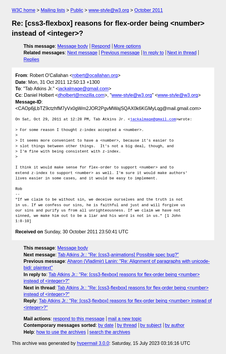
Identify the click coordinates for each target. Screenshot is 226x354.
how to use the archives (61, 332)
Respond (101, 46)
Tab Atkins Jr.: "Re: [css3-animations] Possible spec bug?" (118, 254)
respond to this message (78, 318)
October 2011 (148, 10)
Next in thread (182, 52)
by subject (150, 325)
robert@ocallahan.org (95, 75)
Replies (31, 59)
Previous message (120, 52)
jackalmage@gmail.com (84, 88)
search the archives (109, 332)
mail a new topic (125, 318)
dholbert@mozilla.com (81, 95)
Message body (72, 46)
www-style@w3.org (109, 10)
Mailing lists (53, 10)
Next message (82, 52)
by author (175, 325)
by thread (127, 325)
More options (127, 46)
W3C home (23, 10)
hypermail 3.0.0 (93, 343)
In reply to (153, 52)
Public (76, 10)
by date (105, 325)
